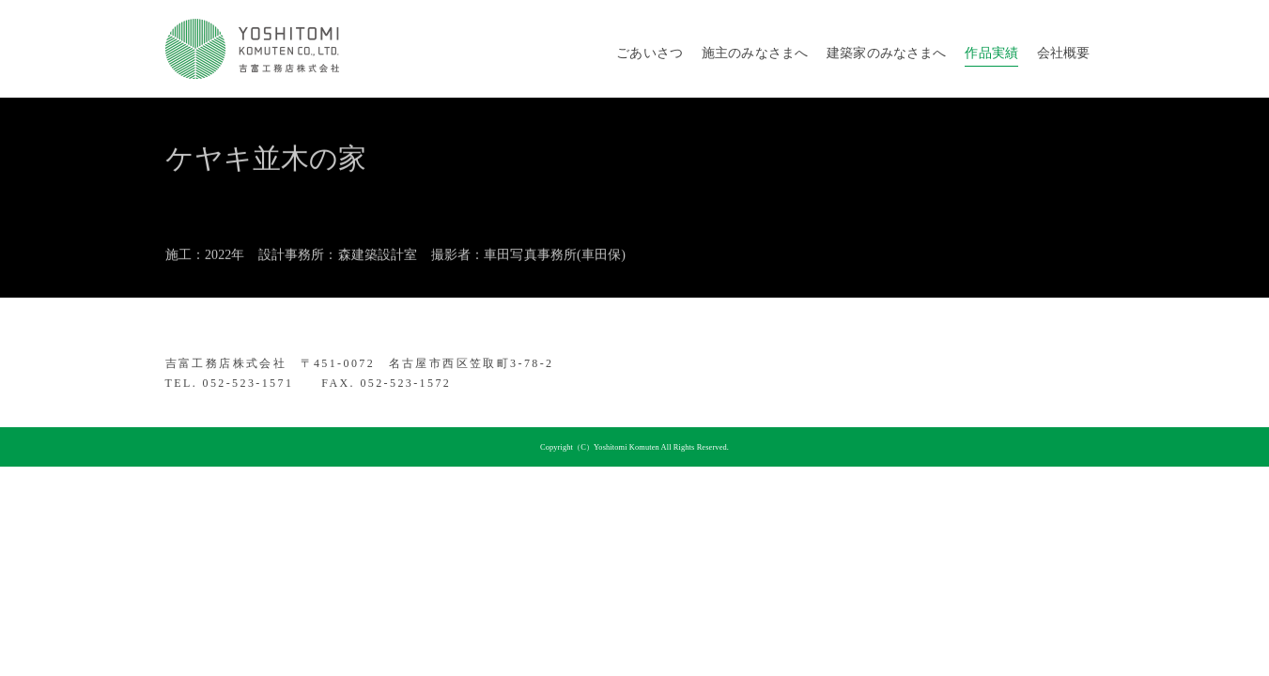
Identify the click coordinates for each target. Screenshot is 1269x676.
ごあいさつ (649, 53)
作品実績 (991, 53)
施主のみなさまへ (755, 53)
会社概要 (1064, 53)
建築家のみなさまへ (886, 53)
